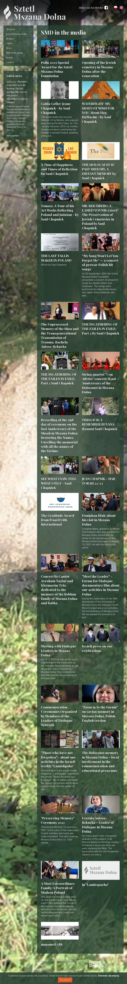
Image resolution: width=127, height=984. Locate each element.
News (9, 48)
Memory (10, 38)
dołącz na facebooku (93, 8)
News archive (13, 135)
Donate (9, 57)
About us (10, 29)
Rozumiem (65, 980)
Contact (10, 62)
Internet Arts (52, 970)
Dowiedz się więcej (108, 975)
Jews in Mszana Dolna (16, 34)
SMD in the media (14, 52)
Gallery (9, 43)
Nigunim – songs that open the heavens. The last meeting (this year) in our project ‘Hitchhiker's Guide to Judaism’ (17, 92)
